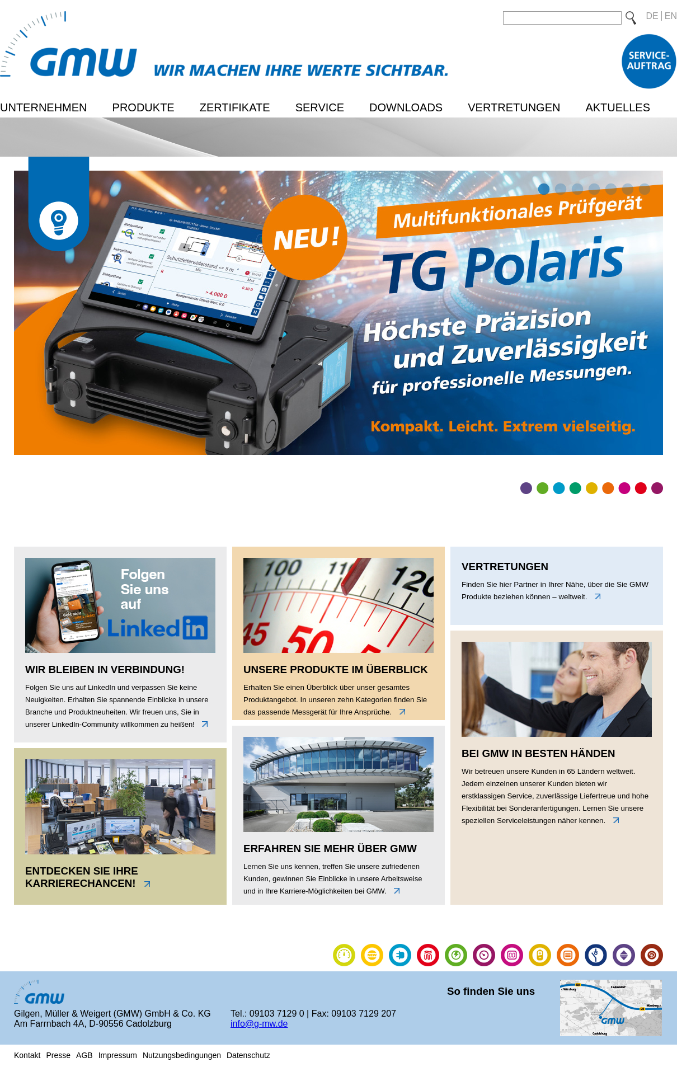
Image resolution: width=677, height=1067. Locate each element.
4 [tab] (593, 189)
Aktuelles (617, 107)
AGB (84, 1055)
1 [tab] (542, 189)
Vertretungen (514, 107)
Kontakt (27, 1055)
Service (319, 107)
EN (671, 16)
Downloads (406, 107)
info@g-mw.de (259, 1023)
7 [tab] (643, 189)
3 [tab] (576, 189)
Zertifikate (235, 107)
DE (652, 16)
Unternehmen (43, 107)
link (202, 724)
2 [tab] (559, 189)
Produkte (143, 107)
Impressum (117, 1055)
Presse (58, 1055)
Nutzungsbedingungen (182, 1055)
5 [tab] (609, 189)
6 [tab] (626, 189)
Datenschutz (248, 1055)
